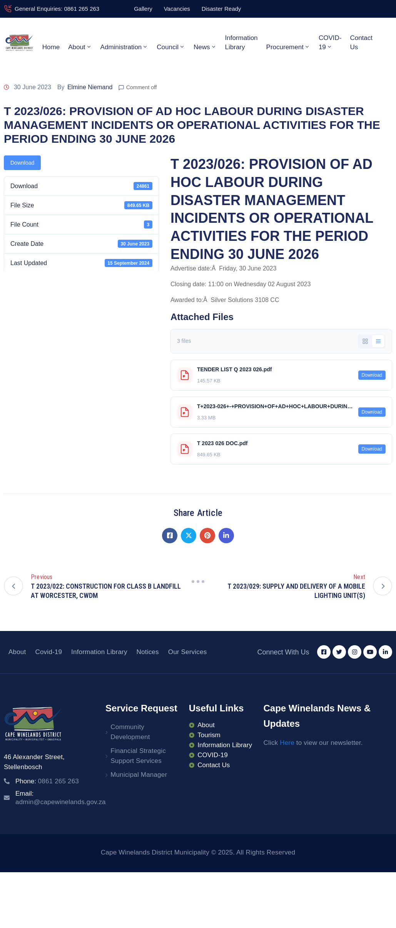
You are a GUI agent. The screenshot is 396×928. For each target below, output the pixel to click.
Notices (148, 652)
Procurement (288, 47)
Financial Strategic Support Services (138, 755)
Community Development (130, 732)
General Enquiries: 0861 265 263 (57, 8)
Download (22, 163)
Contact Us (361, 42)
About (80, 47)
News (205, 47)
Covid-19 (48, 652)
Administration (124, 47)
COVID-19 (330, 42)
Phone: (47, 781)
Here (287, 742)
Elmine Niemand (89, 87)
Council (171, 47)
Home (51, 47)
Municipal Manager (138, 774)
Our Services (187, 652)
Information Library (241, 42)
